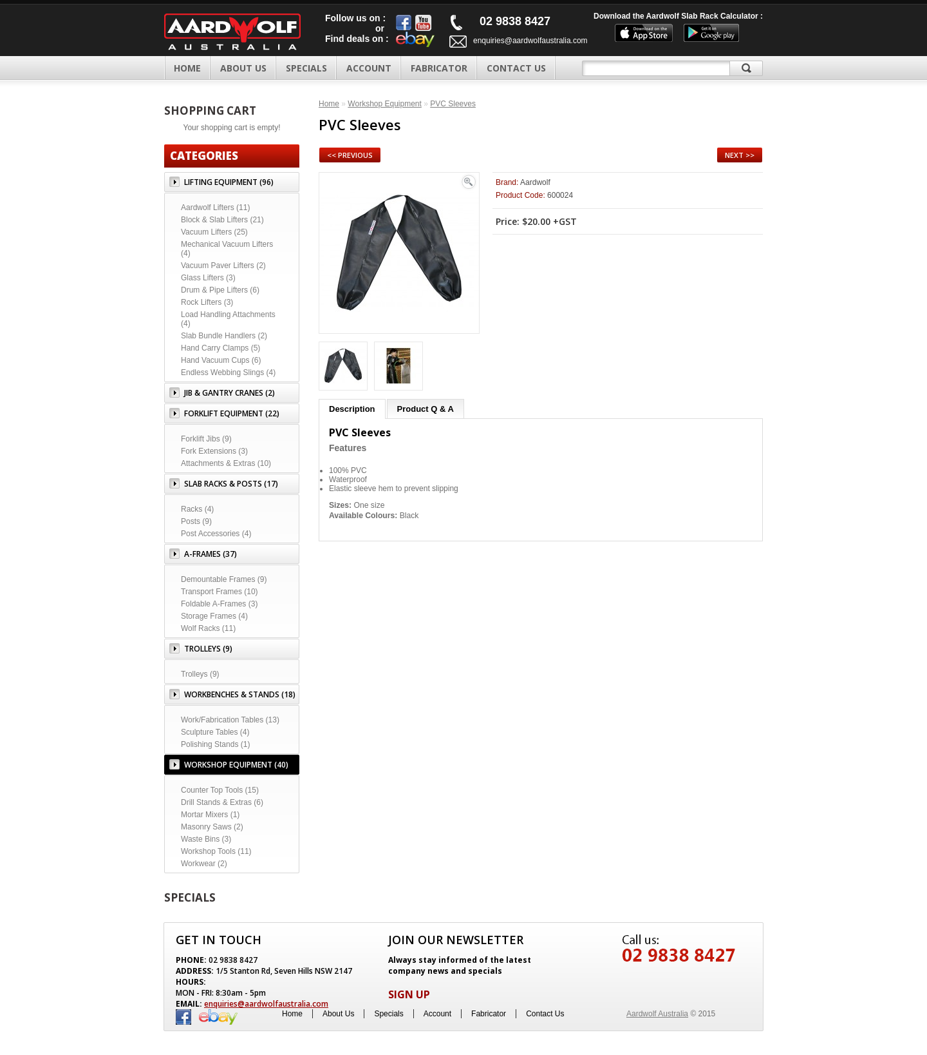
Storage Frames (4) (214, 616)
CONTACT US (516, 68)
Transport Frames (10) (219, 591)
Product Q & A (425, 409)
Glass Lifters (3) (208, 277)
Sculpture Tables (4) (215, 732)
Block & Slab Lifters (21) (222, 219)
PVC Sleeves (453, 103)
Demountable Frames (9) (224, 579)
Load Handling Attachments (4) (228, 319)
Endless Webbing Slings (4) (228, 372)
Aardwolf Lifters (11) (215, 207)
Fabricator (488, 1013)
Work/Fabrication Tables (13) (230, 719)
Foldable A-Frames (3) (219, 603)
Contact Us (545, 1013)
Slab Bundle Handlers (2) (224, 335)
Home (187, 68)
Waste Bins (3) (206, 839)
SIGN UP (409, 994)
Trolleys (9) (200, 674)
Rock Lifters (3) (207, 302)
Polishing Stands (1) (215, 744)
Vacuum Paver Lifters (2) (223, 265)
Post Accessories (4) (216, 533)
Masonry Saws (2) (212, 826)
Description (352, 409)
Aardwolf (535, 182)
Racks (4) (197, 509)
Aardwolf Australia (657, 1013)
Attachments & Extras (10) (226, 463)
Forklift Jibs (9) (206, 438)
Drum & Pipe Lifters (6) (220, 290)
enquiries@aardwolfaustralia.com (530, 40)
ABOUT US (243, 68)
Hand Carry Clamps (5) (220, 348)
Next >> (739, 155)
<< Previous (349, 155)
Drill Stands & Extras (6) (222, 802)
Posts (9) (196, 521)
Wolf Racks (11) (208, 628)
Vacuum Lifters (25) (214, 232)
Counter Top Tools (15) (220, 790)
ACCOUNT (368, 68)
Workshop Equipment (385, 103)
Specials (388, 1013)
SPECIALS (306, 68)
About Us (338, 1013)
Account (437, 1013)
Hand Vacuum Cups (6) (221, 360)
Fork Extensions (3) (214, 451)
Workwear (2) (204, 863)
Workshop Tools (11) (216, 851)
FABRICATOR (439, 68)
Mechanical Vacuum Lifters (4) (227, 249)
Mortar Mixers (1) (210, 814)
